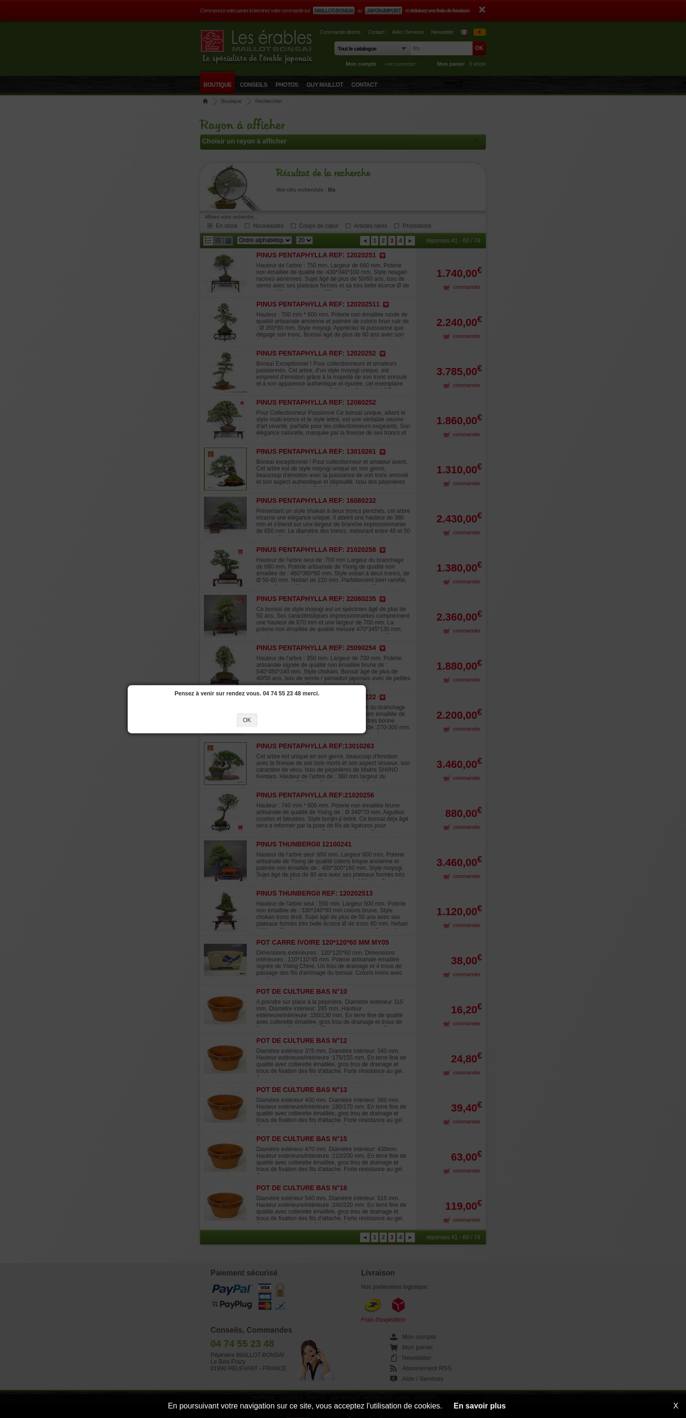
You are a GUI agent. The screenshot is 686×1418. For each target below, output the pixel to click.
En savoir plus (479, 1406)
